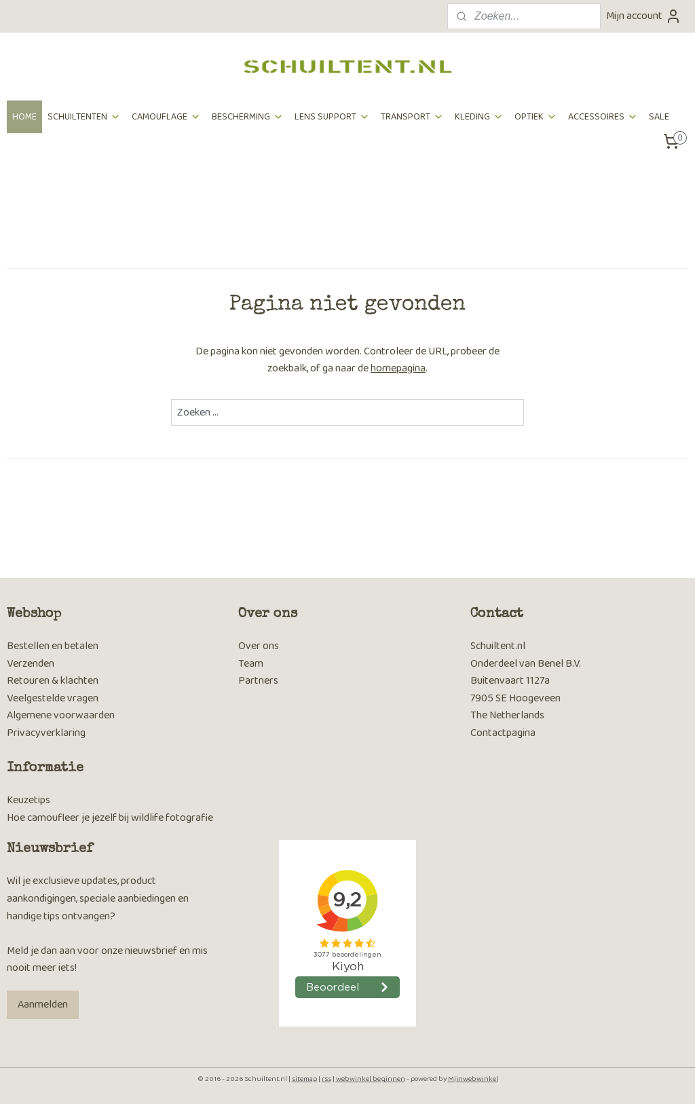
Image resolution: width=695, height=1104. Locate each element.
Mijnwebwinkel (473, 1079)
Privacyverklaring (46, 732)
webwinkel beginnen (370, 1079)
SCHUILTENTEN (84, 116)
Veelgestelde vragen (52, 698)
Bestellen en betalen (52, 646)
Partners (258, 680)
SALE (659, 116)
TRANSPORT (412, 116)
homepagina (398, 368)
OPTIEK (535, 116)
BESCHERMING (248, 116)
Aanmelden (43, 1004)
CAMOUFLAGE (166, 116)
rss (326, 1079)
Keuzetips (28, 800)
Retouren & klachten (52, 680)
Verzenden (30, 663)
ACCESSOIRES (603, 116)
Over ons (258, 646)
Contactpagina (503, 732)
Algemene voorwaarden (61, 715)
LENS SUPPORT (332, 116)
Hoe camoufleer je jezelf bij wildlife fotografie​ (110, 817)
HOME (24, 116)
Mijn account (643, 15)
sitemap (304, 1079)
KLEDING (479, 116)
